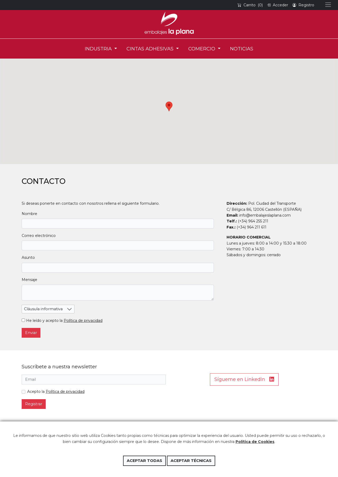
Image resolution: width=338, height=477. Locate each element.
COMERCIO (202, 49)
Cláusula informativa (43, 309)
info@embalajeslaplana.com (265, 215)
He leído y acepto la (62, 320)
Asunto (28, 257)
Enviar (31, 332)
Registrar (33, 404)
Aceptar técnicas (191, 460)
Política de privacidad (83, 320)
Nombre (29, 213)
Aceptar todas (144, 460)
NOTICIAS (241, 49)
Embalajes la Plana (169, 23)
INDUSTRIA (99, 49)
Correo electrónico (39, 235)
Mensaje (29, 279)
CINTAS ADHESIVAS (150, 49)
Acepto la (55, 391)
